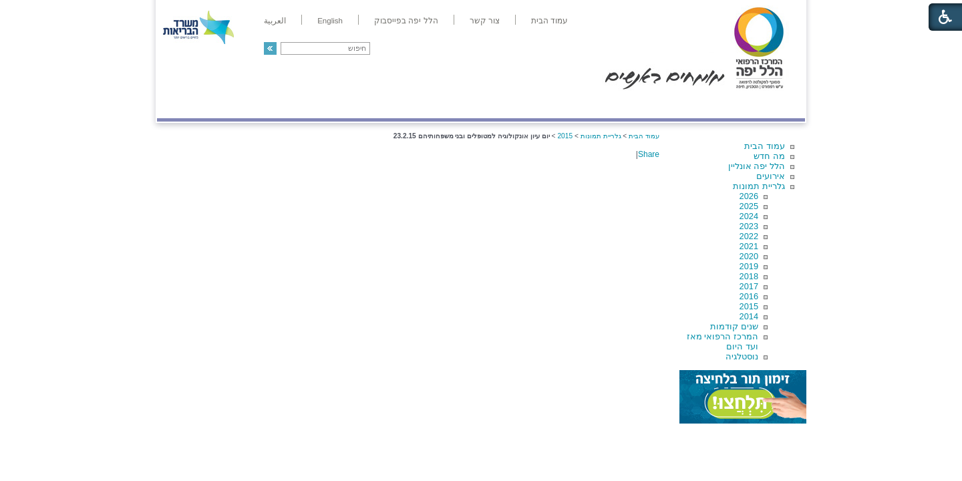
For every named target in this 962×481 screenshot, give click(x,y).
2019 (749, 266)
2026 (749, 196)
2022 (749, 236)
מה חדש (769, 156)
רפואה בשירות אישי (335, 105)
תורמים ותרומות (244, 105)
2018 (749, 276)
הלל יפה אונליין (756, 166)
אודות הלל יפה (604, 105)
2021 (749, 246)
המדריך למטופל (526, 105)
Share (648, 154)
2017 (749, 286)
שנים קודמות (734, 326)
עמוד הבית (764, 146)
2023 (749, 226)
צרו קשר (179, 105)
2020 (749, 256)
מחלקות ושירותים (686, 105)
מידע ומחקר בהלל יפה (435, 105)
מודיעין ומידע (766, 105)
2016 (749, 296)
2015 (749, 306)
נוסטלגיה (742, 356)
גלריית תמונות (759, 186)
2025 (749, 206)
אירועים (770, 176)
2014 (749, 316)
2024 (749, 216)
